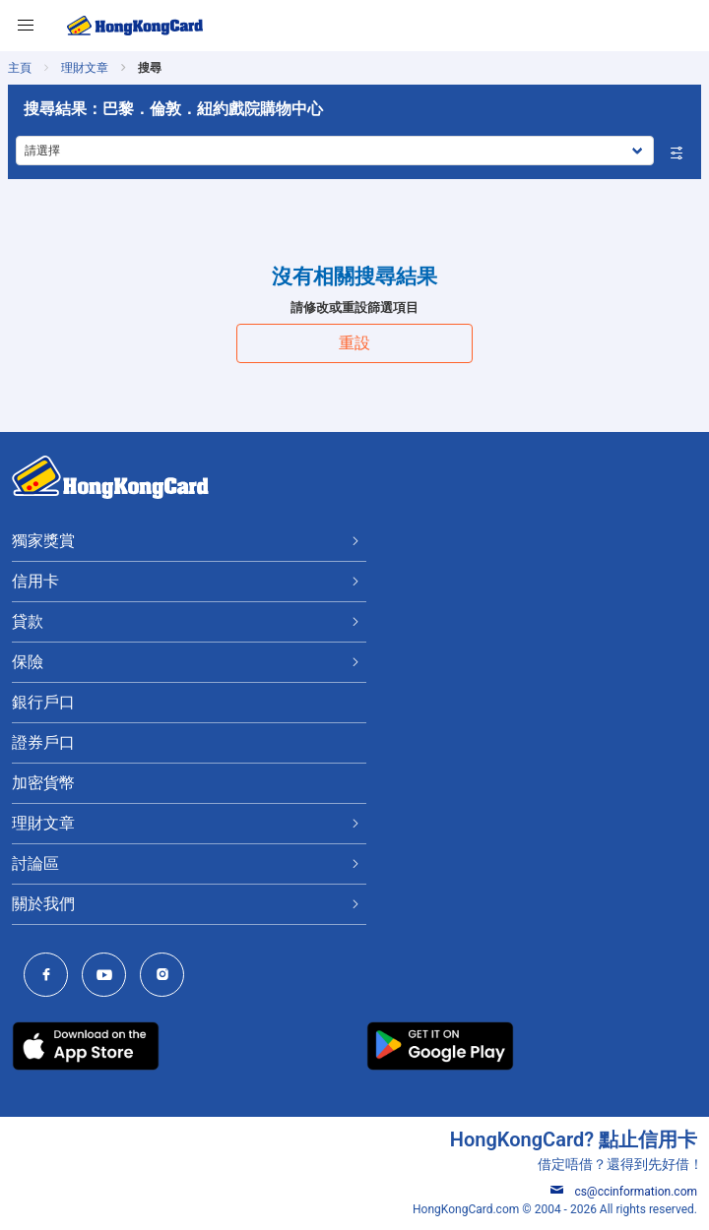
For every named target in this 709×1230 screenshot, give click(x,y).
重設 (354, 343)
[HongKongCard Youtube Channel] (109, 976)
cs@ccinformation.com (623, 1192)
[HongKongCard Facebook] (51, 976)
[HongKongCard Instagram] (167, 976)
